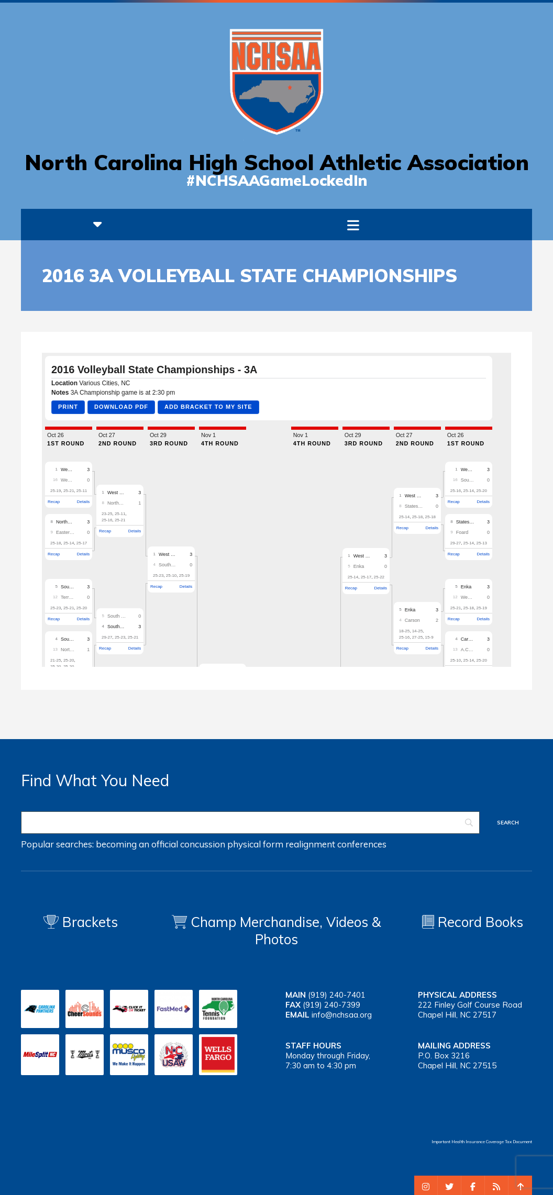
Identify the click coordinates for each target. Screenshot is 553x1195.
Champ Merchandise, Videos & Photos (286, 930)
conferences (361, 844)
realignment (310, 844)
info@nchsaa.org (342, 1015)
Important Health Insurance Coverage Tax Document (482, 1141)
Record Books (472, 922)
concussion (202, 844)
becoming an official (137, 844)
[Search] (250, 822)
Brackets (80, 922)
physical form (255, 844)
